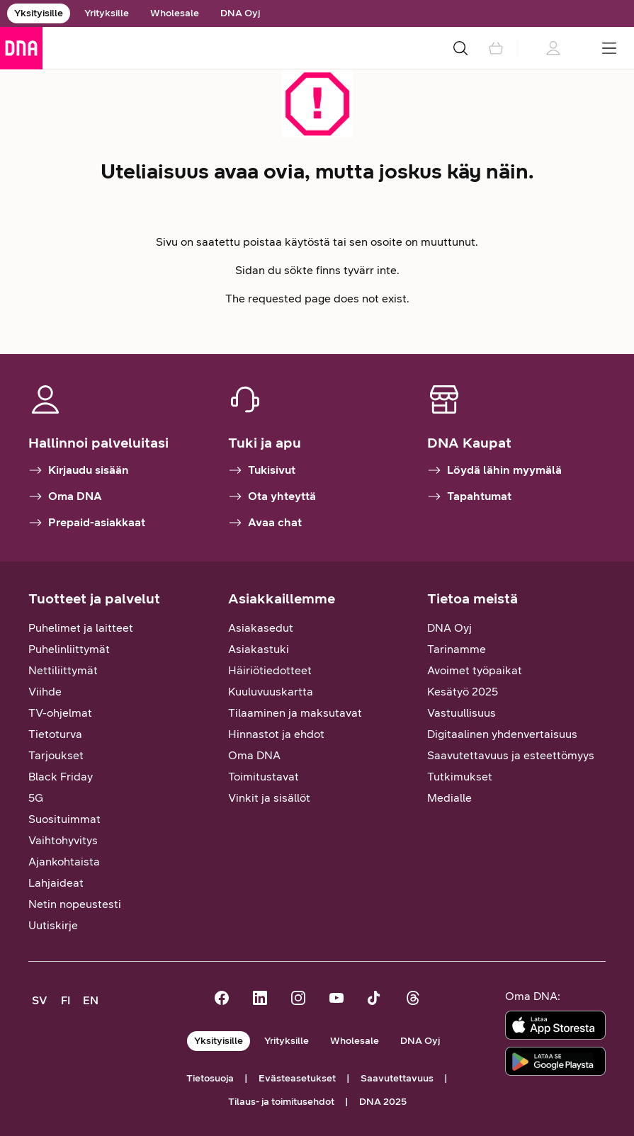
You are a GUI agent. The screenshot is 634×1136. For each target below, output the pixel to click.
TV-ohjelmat (60, 713)
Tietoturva (55, 734)
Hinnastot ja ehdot (276, 734)
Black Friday (60, 776)
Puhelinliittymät (69, 649)
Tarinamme (456, 649)
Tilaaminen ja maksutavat (295, 713)
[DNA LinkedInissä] (259, 999)
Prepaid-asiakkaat (86, 523)
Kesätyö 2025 (462, 691)
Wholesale (174, 13)
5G (35, 798)
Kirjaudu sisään (78, 470)
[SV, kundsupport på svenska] (39, 1000)
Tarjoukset (56, 755)
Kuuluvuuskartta (270, 691)
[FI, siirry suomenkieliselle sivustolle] (65, 1000)
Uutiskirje (53, 925)
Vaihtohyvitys (63, 840)
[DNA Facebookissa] (221, 999)
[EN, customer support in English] (90, 1000)
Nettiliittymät (63, 670)
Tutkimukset (459, 776)
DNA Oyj (240, 13)
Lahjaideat (56, 883)
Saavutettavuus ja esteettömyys (510, 755)
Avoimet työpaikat (474, 670)
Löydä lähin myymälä (494, 470)
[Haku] (460, 48)
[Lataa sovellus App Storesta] (555, 1025)
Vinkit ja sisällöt (269, 798)
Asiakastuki (258, 649)
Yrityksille (106, 13)
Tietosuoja (210, 1078)
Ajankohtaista (64, 861)
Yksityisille (38, 13)
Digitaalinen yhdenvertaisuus (502, 734)
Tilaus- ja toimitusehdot (281, 1102)
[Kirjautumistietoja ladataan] (552, 48)
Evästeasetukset (297, 1078)
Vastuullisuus (461, 713)
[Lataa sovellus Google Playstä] (555, 1061)
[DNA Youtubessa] (336, 999)
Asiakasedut (260, 628)
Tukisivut (261, 470)
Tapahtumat (469, 496)
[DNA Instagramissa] (298, 999)
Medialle (449, 798)
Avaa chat (265, 523)
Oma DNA (65, 496)
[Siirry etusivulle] (21, 48)
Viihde (45, 691)
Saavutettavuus (397, 1078)
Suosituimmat (64, 819)
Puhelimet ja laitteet (80, 628)
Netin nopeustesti (74, 904)
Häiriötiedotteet (270, 670)
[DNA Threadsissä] (412, 999)
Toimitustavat (263, 776)
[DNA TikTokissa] (374, 999)
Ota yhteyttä (272, 496)
